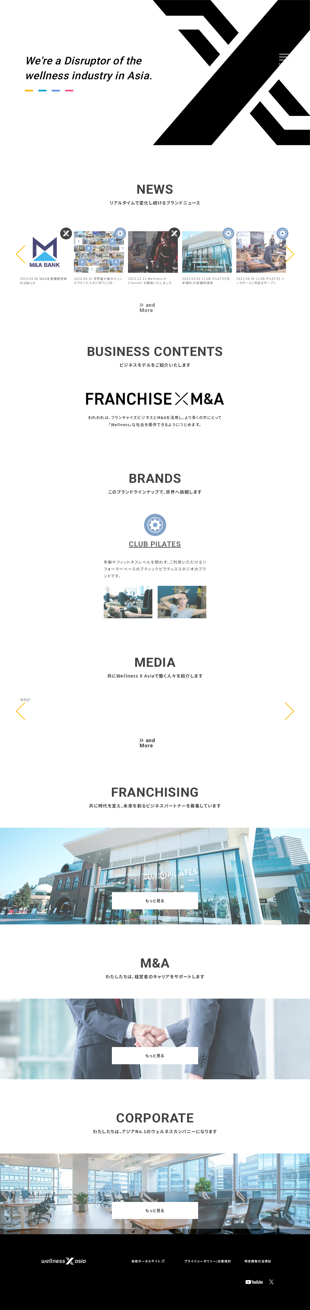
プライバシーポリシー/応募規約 (207, 1261)
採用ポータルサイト (146, 1261)
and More (147, 743)
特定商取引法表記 (257, 1261)
